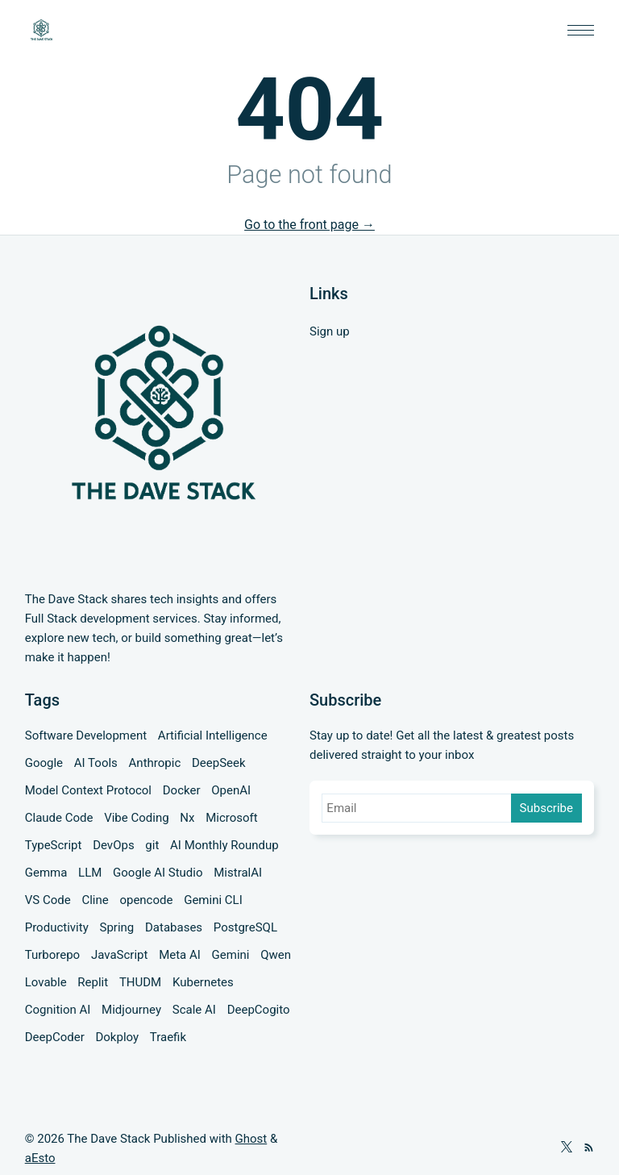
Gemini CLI (213, 900)
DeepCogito (258, 1009)
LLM (90, 872)
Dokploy (117, 1037)
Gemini (231, 955)
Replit (92, 982)
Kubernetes (203, 982)
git (152, 845)
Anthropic (155, 763)
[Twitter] (566, 1148)
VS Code (48, 900)
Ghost (251, 1138)
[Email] (417, 808)
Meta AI (180, 955)
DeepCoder (55, 1037)
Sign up (330, 331)
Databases (173, 927)
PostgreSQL (245, 927)
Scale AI (194, 1009)
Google (44, 763)
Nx (187, 817)
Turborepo (52, 955)
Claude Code (59, 817)
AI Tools (96, 763)
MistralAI (238, 872)
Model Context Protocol (88, 790)
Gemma (46, 872)
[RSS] (588, 1148)
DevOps (113, 845)
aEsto (40, 1158)
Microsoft (232, 817)
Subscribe (546, 808)
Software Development (86, 735)
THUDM (140, 982)
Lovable (46, 982)
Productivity (57, 927)
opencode (145, 900)
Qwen (275, 955)
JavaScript (119, 955)
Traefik (168, 1037)
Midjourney (131, 1009)
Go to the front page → (309, 224)
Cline (94, 900)
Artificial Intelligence (213, 735)
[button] (580, 30)
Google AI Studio (157, 872)
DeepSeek (219, 763)
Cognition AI (58, 1009)
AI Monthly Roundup (224, 845)
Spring (116, 927)
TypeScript (53, 845)
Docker (182, 790)
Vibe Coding (136, 817)
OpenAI (231, 790)
